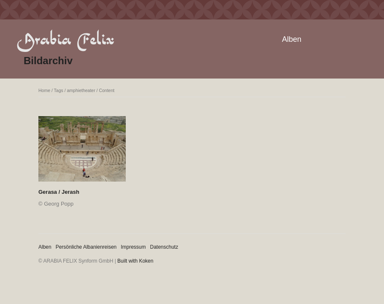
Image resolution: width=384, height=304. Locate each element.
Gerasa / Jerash (58, 192)
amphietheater (81, 90)
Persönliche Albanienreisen (86, 247)
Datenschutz (164, 247)
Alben (291, 39)
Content (106, 90)
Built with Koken (135, 261)
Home (44, 90)
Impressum (133, 247)
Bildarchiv (48, 60)
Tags (58, 90)
